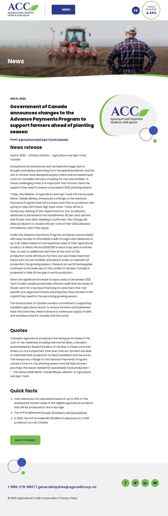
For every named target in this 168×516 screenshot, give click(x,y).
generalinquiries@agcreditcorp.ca (67, 487)
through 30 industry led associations (64, 413)
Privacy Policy (68, 498)
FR (136, 10)
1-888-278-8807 (21, 487)
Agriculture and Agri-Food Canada (43, 140)
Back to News (25, 440)
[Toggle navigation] (63, 9)
